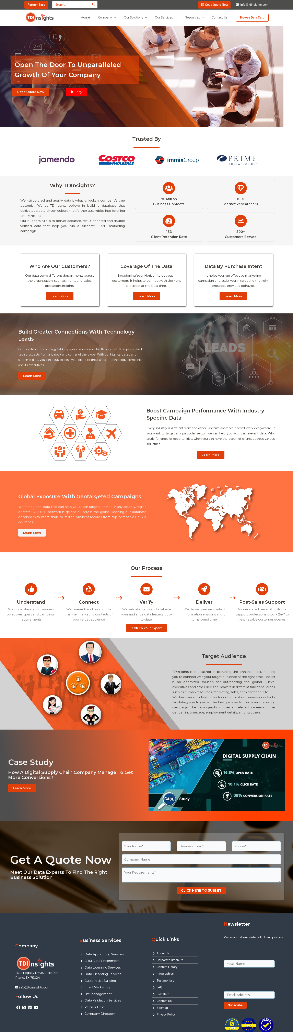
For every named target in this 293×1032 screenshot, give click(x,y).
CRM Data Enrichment (101, 961)
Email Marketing (97, 987)
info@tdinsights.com (254, 5)
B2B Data (163, 994)
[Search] (93, 4)
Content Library (167, 967)
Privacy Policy (166, 1014)
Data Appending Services (104, 954)
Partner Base (94, 1007)
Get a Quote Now (216, 5)
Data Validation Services (102, 1000)
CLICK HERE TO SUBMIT (201, 890)
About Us (163, 953)
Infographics (165, 973)
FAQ (159, 987)
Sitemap (162, 1008)
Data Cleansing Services (102, 974)
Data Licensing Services (102, 967)
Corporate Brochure (170, 960)
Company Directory (99, 1014)
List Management (98, 994)
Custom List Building (100, 981)
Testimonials (165, 980)
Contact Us (164, 1001)
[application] (125, 17)
